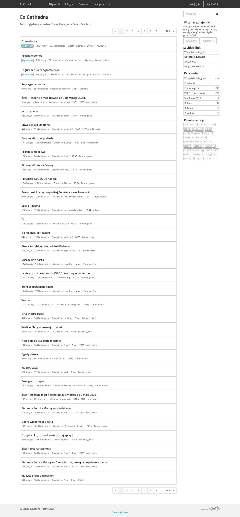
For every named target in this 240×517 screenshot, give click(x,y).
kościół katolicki (193, 141)
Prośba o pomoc (32, 55)
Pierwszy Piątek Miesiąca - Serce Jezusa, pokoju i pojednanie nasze (64, 462)
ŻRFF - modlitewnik (201, 93)
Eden (66, 331)
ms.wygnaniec (74, 304)
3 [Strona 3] (133, 31)
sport (209, 133)
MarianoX (68, 129)
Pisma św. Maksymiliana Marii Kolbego (46, 246)
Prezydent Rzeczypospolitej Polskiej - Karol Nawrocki (56, 192)
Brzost (68, 183)
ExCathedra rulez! (33, 314)
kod (187, 154)
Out (24, 219)
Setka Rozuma (31, 206)
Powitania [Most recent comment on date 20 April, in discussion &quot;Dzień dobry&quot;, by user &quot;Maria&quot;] (101, 45)
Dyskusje (84, 4)
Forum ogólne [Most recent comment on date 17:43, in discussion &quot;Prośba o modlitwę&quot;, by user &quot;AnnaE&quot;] (85, 156)
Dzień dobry (29, 41)
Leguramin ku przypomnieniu (40, 70)
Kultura (201, 103)
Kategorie (69, 4)
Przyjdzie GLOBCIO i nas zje (39, 179)
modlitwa (190, 124)
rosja (208, 150)
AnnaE (68, 142)
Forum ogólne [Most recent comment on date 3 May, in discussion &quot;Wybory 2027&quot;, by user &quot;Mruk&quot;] (85, 372)
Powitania (189, 83)
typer (203, 124)
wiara (199, 133)
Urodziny (69, 264)
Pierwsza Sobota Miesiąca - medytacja (46, 408)
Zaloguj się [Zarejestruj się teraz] (191, 40)
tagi (187, 128)
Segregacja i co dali (34, 84)
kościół (201, 137)
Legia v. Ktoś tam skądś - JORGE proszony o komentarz (57, 273)
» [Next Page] (173, 31)
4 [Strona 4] (138, 31)
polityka (189, 137)
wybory (189, 158)
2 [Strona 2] (127, 31)
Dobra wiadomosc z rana (37, 422)
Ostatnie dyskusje (194, 56)
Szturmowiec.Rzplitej (74, 426)
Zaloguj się (195, 3)
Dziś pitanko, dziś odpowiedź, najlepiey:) (47, 435)
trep (79, 60)
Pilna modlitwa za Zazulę (37, 165)
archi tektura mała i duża (38, 287)
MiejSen (81, 74)
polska (188, 133)
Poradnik (201, 113)
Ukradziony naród (33, 260)
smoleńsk (198, 154)
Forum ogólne (201, 88)
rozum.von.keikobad (73, 196)
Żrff (212, 124)
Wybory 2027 (30, 368)
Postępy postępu (33, 381)
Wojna (26, 300)
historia (199, 145)
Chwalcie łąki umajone (36, 125)
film (208, 158)
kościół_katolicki (193, 150)
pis (208, 128)
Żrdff (188, 145)
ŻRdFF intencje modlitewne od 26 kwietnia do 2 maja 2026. (59, 395)
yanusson (65, 102)
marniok (66, 88)
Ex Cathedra (26, 4)
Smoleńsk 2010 (201, 98)
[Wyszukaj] (217, 14)
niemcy (210, 145)
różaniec (197, 128)
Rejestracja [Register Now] (208, 40)
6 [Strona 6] (150, 31)
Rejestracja (212, 3)
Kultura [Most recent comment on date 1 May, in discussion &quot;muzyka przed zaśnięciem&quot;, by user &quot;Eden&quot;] (81, 480)
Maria (82, 45)
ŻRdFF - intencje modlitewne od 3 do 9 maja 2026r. (54, 98)
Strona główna (120, 512)
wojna (208, 141)
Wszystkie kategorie (195, 52)
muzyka (211, 154)
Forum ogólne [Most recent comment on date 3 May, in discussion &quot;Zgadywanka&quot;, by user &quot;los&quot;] (81, 358)
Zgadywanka (30, 354)
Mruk (66, 372)
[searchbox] (201, 14)
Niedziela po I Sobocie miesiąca (41, 341)
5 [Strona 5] (144, 31)
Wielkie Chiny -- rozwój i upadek (42, 327)
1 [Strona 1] (121, 31)
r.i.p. (199, 158)
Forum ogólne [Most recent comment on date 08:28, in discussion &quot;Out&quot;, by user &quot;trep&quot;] (85, 223)
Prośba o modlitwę (34, 152)
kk (216, 150)
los (63, 358)
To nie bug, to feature (36, 233)
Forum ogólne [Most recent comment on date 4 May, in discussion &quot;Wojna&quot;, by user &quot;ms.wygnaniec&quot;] (97, 304)
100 (168, 31)
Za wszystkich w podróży (38, 138)
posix (66, 115)
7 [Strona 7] (156, 31)
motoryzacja (30, 111)
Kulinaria (201, 108)
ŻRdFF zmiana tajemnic (36, 449)
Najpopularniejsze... (103, 4)
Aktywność (54, 4)
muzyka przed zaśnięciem (38, 476)
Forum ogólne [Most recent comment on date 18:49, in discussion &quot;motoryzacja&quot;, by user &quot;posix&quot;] (85, 115)
